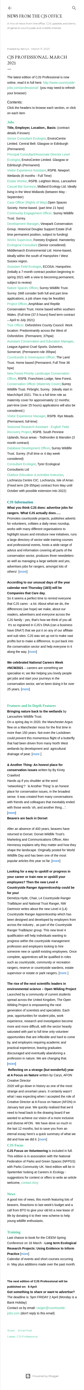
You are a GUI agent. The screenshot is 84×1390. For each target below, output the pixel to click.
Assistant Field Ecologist (24, 266)
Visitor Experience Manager (26, 416)
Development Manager (23, 224)
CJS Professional (27, 1336)
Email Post (25, 1330)
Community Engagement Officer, (29, 213)
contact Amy (29, 1182)
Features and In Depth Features (31, 706)
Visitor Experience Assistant (26, 170)
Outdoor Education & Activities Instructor (35, 475)
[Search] (74, 7)
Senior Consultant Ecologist (26, 138)
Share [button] (11, 1330)
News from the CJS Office (34, 16)
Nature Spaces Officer (22, 288)
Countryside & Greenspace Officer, (31, 357)
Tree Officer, (15, 325)
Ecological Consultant (22, 245)
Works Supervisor (19, 240)
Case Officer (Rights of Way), (27, 202)
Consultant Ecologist (21, 464)
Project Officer (17, 304)
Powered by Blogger (42, 1376)
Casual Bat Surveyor (21, 186)
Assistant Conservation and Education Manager (40, 341)
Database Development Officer (28, 448)
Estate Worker (17, 181)
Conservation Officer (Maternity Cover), (34, 384)
